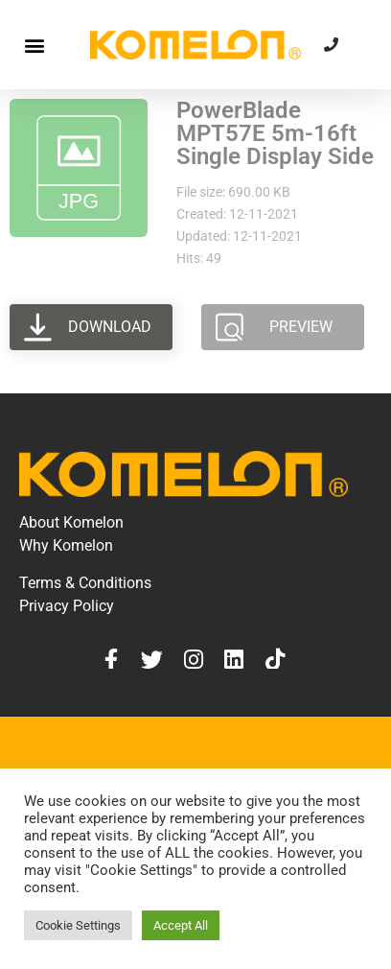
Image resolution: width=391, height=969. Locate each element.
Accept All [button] (180, 925)
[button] (34, 44)
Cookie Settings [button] (78, 925)
